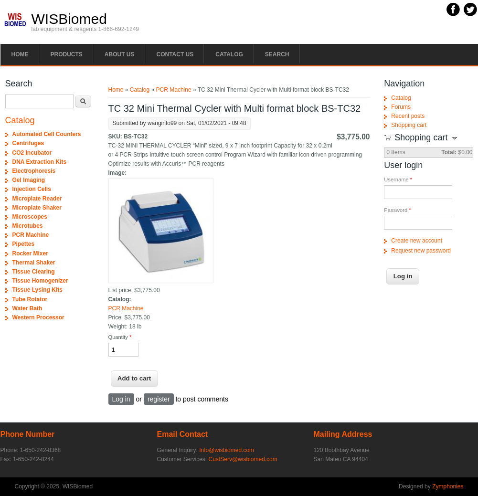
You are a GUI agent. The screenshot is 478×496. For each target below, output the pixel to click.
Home (20, 54)
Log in (121, 399)
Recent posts (408, 116)
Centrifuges (28, 143)
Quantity (120, 337)
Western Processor (38, 317)
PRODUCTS (67, 54)
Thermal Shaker (33, 262)
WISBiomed (69, 19)
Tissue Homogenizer (40, 280)
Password (397, 210)
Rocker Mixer (30, 253)
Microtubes (27, 225)
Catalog (229, 54)
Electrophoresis (34, 171)
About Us (120, 54)
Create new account (416, 240)
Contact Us (175, 54)
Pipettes (23, 244)
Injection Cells (31, 189)
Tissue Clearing (33, 271)
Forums (401, 107)
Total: (449, 152)
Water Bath (27, 308)
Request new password (421, 250)
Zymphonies (447, 486)
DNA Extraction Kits (39, 161)
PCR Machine (173, 89)
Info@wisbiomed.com (226, 450)
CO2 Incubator (32, 152)
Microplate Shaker (37, 207)
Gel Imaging (28, 180)
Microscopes (29, 216)
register (159, 399)
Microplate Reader (37, 198)
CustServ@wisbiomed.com (243, 459)
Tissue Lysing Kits (37, 289)
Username (398, 179)
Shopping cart (408, 125)
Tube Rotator (30, 299)
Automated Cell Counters (46, 134)
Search (277, 54)
